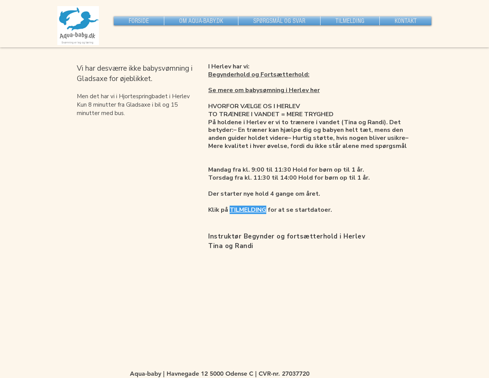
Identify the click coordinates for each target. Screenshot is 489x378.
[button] (201, 20)
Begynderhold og (234, 74)
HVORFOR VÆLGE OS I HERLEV (254, 106)
